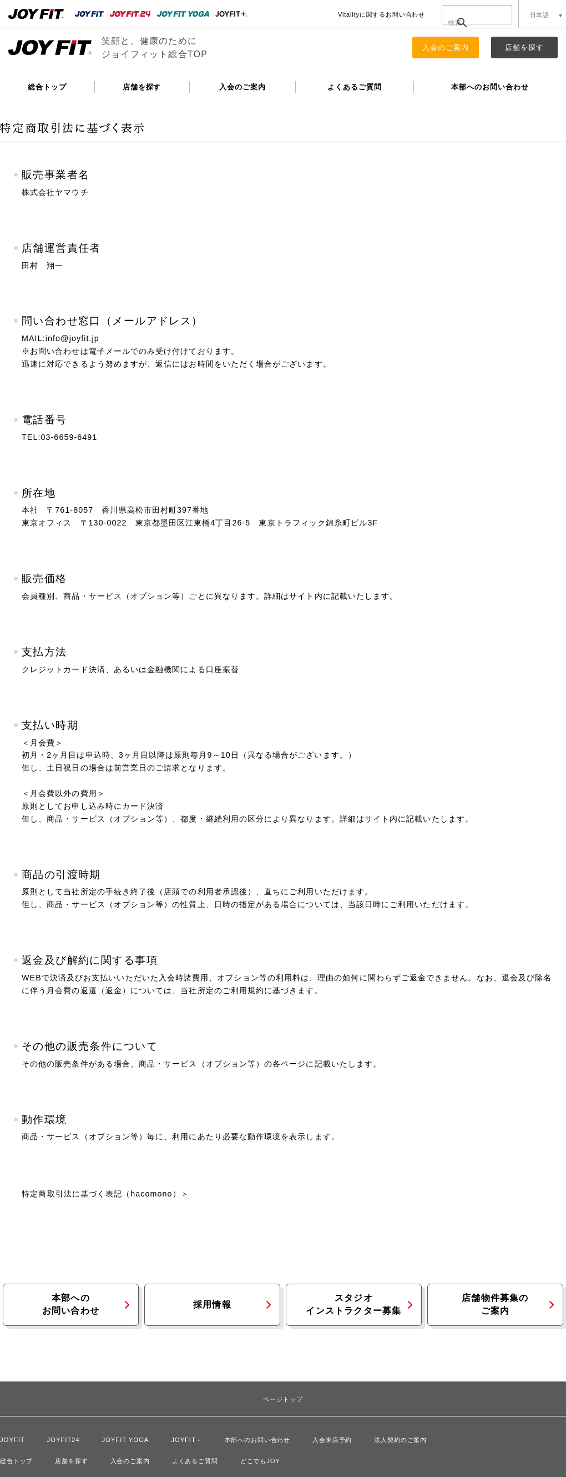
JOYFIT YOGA (125, 1439)
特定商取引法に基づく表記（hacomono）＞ (105, 1193)
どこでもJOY (260, 1461)
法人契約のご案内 (400, 1439)
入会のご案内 (445, 47)
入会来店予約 (332, 1439)
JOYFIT (12, 1439)
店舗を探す (524, 47)
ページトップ (282, 1399)
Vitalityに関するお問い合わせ (381, 14)
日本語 (539, 15)
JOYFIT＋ (186, 1439)
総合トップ (47, 87)
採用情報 (212, 1304)
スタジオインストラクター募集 (353, 1304)
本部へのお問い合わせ (490, 87)
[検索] (470, 23)
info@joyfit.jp (72, 338)
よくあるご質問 (354, 87)
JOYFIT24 (63, 1439)
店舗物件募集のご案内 (495, 1304)
